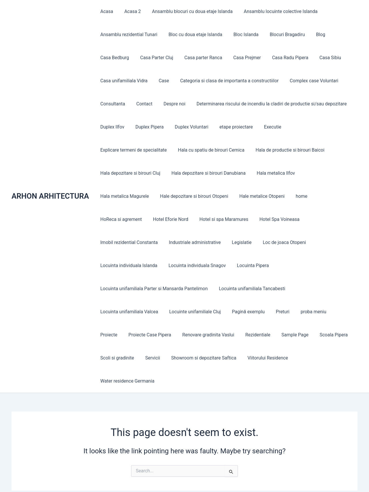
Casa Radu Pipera (281, 57)
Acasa (105, 11)
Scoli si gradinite (285, 311)
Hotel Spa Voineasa (177, 219)
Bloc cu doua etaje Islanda (192, 34)
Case (161, 80)
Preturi (209, 288)
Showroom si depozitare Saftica (132, 335)
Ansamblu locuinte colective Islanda (274, 11)
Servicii (318, 311)
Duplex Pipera (147, 127)
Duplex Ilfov (111, 127)
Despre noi (170, 104)
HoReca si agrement (272, 196)
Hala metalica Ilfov (202, 173)
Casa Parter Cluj (153, 57)
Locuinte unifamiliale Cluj (125, 288)
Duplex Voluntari (187, 127)
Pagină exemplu (176, 288)
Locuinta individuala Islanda (209, 242)
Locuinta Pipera (329, 242)
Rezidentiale (173, 311)
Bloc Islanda (241, 34)
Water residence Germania (250, 335)
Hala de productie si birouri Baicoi (209, 150)
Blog (312, 34)
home (237, 196)
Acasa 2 (129, 11)
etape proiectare (229, 127)
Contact (141, 104)
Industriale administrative (299, 219)
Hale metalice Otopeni (199, 196)
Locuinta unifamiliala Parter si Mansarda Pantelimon (153, 265)
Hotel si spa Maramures (123, 219)
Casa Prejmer (240, 57)
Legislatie (109, 242)
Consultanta (111, 104)
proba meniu (238, 288)
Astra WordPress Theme (241, 477)
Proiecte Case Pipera (307, 288)
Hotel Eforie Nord (320, 196)
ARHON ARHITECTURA (50, 173)
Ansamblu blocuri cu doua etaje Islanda (187, 11)
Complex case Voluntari (307, 80)
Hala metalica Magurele (254, 173)
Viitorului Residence (194, 335)
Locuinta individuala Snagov (275, 242)
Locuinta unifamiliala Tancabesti (249, 265)
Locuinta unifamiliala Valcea (320, 265)
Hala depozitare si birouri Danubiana (136, 173)
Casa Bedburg (113, 57)
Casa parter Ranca (198, 57)
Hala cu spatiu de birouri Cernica (132, 150)
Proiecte (268, 288)
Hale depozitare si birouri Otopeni (133, 196)
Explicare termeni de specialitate (315, 127)
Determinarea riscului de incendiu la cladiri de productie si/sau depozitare (265, 104)
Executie (264, 127)
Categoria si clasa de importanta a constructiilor (224, 80)
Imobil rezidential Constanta (235, 219)
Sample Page (208, 311)
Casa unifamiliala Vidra (123, 80)
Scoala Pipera (245, 311)
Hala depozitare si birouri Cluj (283, 150)
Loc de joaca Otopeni (150, 242)
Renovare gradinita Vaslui (125, 311)
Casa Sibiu (319, 57)
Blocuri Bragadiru (280, 34)
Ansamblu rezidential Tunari (128, 34)
